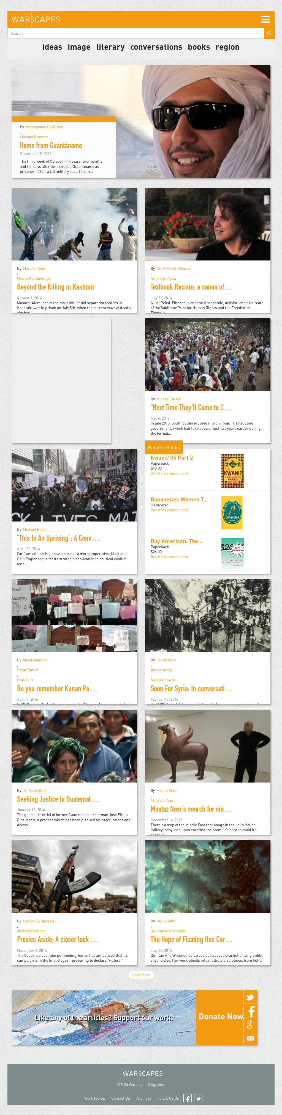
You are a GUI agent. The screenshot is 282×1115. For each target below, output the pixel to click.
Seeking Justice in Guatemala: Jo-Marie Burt (75, 800)
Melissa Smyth (163, 680)
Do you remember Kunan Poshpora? (63, 690)
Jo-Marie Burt (35, 790)
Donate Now (221, 1016)
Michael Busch (168, 398)
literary (110, 46)
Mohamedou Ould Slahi (45, 126)
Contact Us (120, 1098)
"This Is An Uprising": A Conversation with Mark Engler (87, 539)
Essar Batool (27, 669)
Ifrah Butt (25, 680)
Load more (141, 974)
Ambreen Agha (163, 278)
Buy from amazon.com (169, 473)
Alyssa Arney (161, 669)
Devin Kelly (165, 921)
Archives (143, 1098)
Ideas (52, 46)
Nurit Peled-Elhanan (173, 268)
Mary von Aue (162, 800)
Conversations (156, 46)
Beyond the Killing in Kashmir (55, 288)
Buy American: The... (177, 541)
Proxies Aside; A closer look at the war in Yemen (79, 940)
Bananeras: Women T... (179, 499)
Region (228, 46)
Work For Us (94, 1098)
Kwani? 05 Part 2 (172, 457)
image (79, 46)
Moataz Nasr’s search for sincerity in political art (213, 810)
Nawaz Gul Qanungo (34, 278)
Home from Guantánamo (51, 146)
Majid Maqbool (35, 660)
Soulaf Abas (166, 660)
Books (199, 46)
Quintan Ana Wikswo (168, 930)
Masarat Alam (34, 268)
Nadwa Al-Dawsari (38, 921)
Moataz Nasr (166, 790)
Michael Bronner (34, 136)
